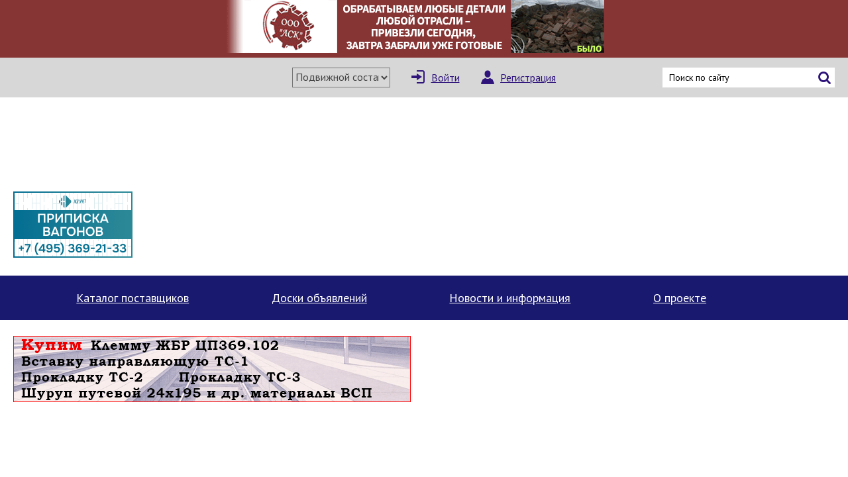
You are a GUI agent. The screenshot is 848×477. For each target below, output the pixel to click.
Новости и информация (509, 297)
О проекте (679, 297)
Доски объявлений (319, 297)
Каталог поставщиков (132, 297)
